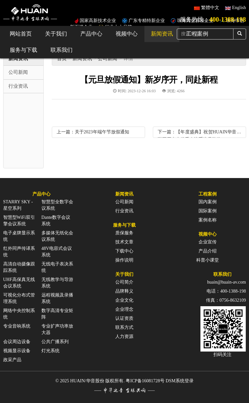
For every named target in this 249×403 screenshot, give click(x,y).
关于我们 (56, 34)
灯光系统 (50, 350)
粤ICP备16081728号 (145, 380)
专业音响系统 (16, 326)
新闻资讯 (162, 34)
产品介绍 (207, 251)
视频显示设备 (16, 350)
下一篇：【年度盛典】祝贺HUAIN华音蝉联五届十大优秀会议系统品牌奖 (199, 133)
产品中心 (91, 34)
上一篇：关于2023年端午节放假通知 (93, 131)
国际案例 (207, 210)
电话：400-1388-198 (226, 291)
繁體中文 (210, 7)
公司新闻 (107, 58)
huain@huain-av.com (226, 282)
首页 (62, 58)
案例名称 (207, 220)
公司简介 (124, 282)
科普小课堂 (207, 260)
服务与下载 (23, 50)
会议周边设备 (16, 341)
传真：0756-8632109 (226, 300)
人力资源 (124, 336)
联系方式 (124, 327)
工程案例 (207, 194)
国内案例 (207, 201)
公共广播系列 (55, 341)
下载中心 (124, 251)
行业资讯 (124, 210)
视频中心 (127, 34)
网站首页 (21, 34)
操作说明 (124, 260)
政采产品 (12, 359)
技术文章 (124, 242)
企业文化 (124, 300)
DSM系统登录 (180, 380)
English (239, 7)
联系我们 (62, 50)
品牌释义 (124, 291)
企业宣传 (207, 242)
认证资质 (124, 318)
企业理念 (124, 309)
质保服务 (124, 232)
